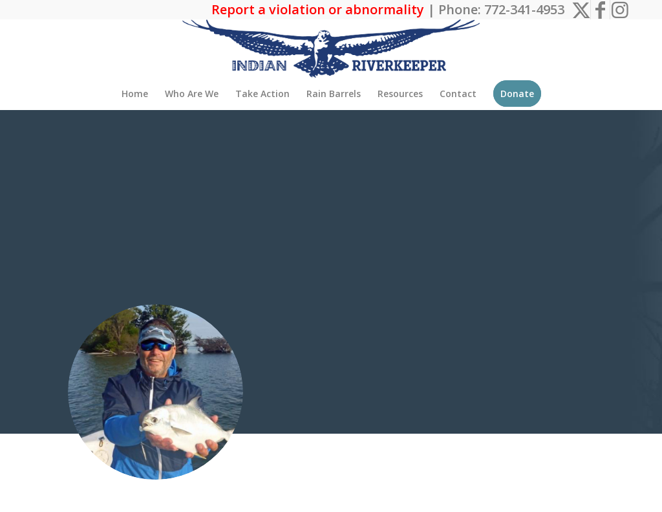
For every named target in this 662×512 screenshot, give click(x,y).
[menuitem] (134, 94)
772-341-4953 (524, 9)
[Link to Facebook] (600, 9)
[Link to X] (580, 9)
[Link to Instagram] (620, 9)
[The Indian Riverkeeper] (331, 48)
